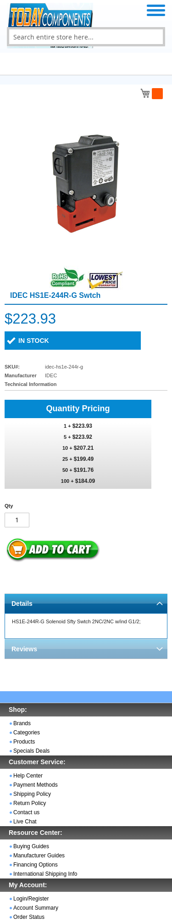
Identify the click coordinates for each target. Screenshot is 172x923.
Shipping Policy (32, 794)
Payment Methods (35, 785)
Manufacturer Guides (39, 855)
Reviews (24, 649)
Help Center (28, 775)
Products (24, 741)
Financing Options (35, 864)
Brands (22, 723)
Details (22, 603)
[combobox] (86, 36)
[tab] (86, 603)
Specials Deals (31, 751)
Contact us (26, 812)
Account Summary (35, 908)
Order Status (28, 917)
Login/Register (31, 898)
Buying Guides (31, 846)
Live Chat (25, 821)
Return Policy (29, 803)
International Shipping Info (45, 874)
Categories (26, 732)
